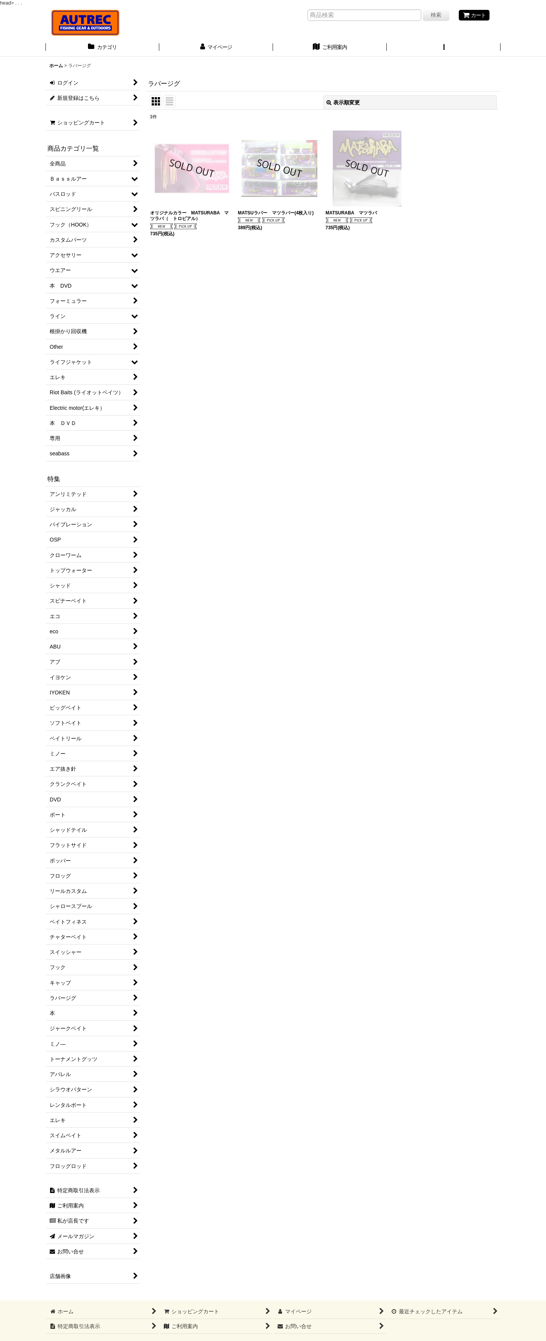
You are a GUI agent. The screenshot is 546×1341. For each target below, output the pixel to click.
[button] (443, 47)
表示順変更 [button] (343, 102)
